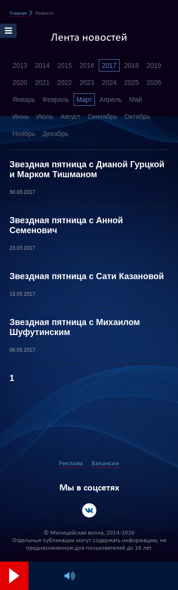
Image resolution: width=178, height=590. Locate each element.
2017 (109, 65)
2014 (42, 65)
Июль (45, 116)
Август (70, 116)
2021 (42, 82)
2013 (19, 65)
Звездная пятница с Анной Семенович (66, 225)
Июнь (20, 116)
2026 (153, 82)
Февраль (55, 99)
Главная (18, 13)
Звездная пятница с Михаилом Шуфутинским (74, 327)
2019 (153, 65)
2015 (64, 65)
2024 (109, 82)
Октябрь (137, 116)
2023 (86, 82)
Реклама (71, 463)
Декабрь (56, 133)
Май (135, 99)
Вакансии (105, 463)
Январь (23, 99)
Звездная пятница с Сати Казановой (86, 276)
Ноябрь (24, 133)
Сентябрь (102, 116)
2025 (131, 82)
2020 (19, 82)
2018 (131, 65)
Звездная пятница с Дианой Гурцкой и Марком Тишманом (86, 169)
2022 (64, 82)
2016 (86, 65)
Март (84, 99)
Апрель (110, 99)
